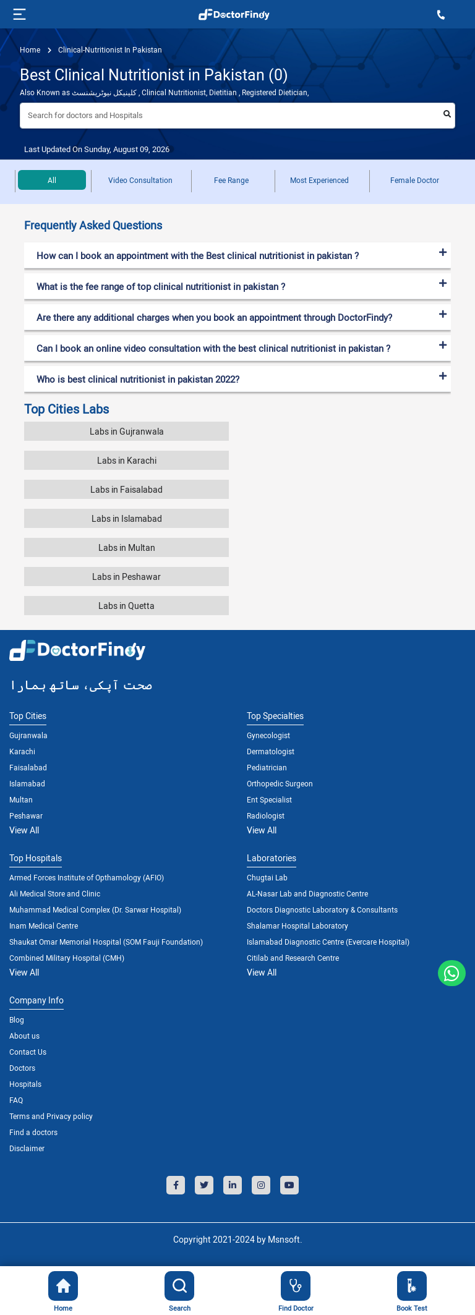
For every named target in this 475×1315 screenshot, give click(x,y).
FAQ (16, 1100)
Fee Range (231, 180)
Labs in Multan (126, 547)
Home (30, 49)
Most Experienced (319, 180)
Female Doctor (414, 180)
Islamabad (27, 783)
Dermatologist (270, 751)
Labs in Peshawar (126, 576)
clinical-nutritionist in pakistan (109, 49)
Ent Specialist (269, 799)
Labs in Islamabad (127, 518)
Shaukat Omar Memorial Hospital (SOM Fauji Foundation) (106, 942)
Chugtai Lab (267, 877)
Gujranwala (28, 735)
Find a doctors (33, 1132)
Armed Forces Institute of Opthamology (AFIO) (86, 877)
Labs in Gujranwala (127, 431)
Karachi (22, 751)
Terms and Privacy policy (51, 1116)
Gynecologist (268, 735)
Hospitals (25, 1084)
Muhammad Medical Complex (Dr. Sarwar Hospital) (95, 909)
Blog (16, 1019)
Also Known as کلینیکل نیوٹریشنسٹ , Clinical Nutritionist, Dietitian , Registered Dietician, (164, 92)
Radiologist (266, 815)
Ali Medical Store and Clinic (54, 893)
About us (24, 1036)
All (52, 180)
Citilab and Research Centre (293, 958)
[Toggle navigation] (18, 14)
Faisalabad (28, 767)
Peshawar (26, 815)
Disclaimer (27, 1148)
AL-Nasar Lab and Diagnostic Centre (307, 893)
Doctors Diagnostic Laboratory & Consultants (322, 909)
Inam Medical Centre (43, 925)
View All (24, 830)
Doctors (22, 1068)
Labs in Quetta (126, 605)
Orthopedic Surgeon (280, 783)
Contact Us (27, 1052)
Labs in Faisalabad (126, 489)
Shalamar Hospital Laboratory (297, 925)
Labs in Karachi (126, 460)
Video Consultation (140, 180)
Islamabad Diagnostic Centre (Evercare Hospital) (328, 942)
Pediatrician (267, 767)
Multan (21, 799)
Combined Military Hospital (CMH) (66, 958)
